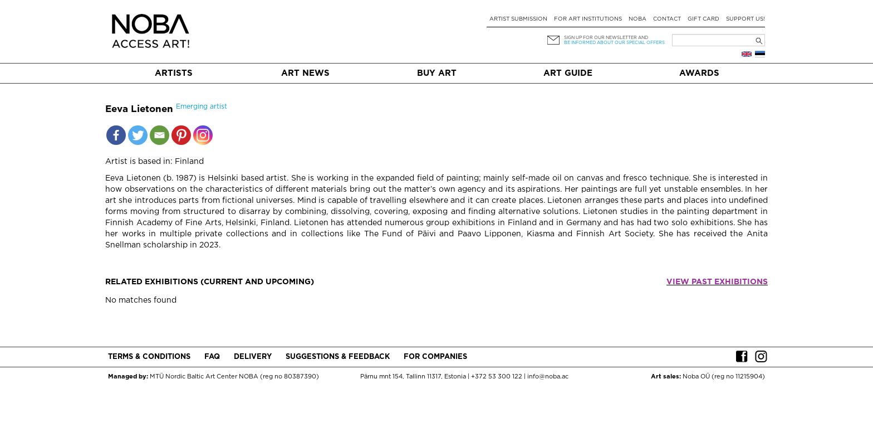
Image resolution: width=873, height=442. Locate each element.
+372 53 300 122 (496, 377)
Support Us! (745, 19)
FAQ (212, 357)
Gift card (703, 19)
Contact (667, 19)
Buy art (437, 73)
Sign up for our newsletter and (606, 38)
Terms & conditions (149, 357)
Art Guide (567, 73)
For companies (435, 357)
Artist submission (518, 19)
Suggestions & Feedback (338, 357)
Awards (699, 73)
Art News (305, 73)
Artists (174, 73)
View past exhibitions (717, 282)
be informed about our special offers (614, 43)
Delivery (253, 357)
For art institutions (588, 19)
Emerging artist (201, 107)
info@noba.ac (547, 377)
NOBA (637, 19)
